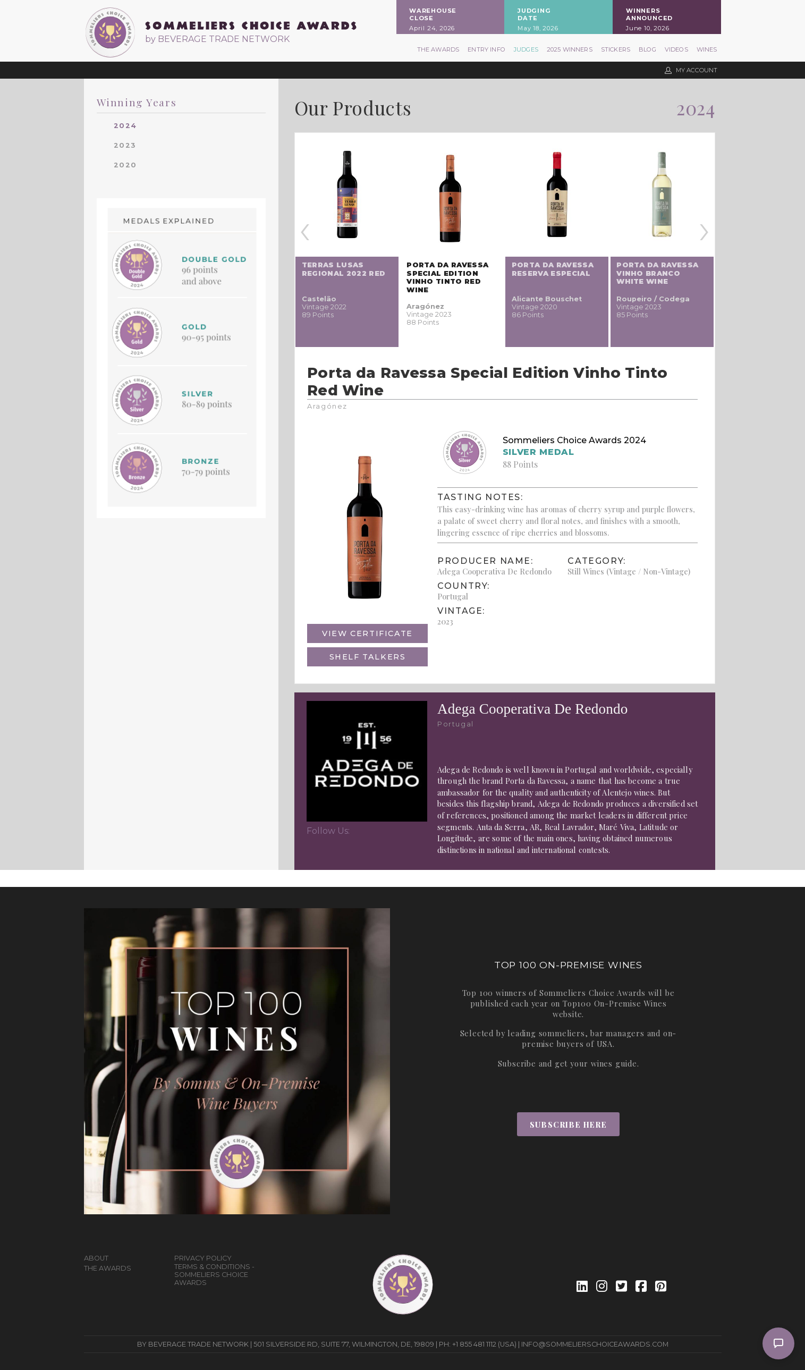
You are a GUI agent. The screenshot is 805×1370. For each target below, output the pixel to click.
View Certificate (367, 633)
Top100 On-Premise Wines (614, 1003)
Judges (526, 49)
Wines (707, 49)
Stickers (615, 49)
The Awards (438, 49)
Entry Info (486, 49)
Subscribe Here (568, 1124)
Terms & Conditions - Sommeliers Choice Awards (214, 1275)
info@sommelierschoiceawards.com (594, 1344)
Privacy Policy (203, 1258)
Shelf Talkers (367, 657)
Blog (647, 49)
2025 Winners (569, 49)
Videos (676, 49)
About (96, 1258)
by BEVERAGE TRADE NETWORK (217, 39)
